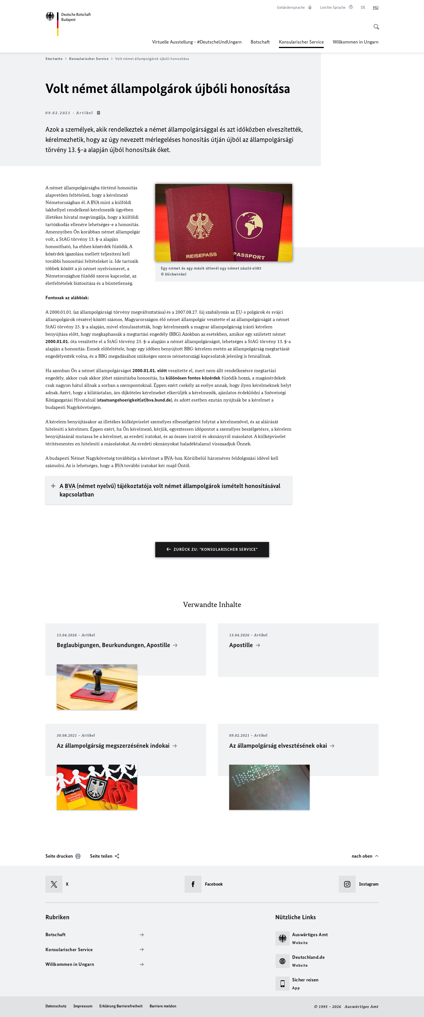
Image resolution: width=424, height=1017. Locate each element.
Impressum (82, 1006)
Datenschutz (55, 1006)
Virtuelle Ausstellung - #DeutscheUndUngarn (197, 42)
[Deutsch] (363, 7)
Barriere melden (163, 1006)
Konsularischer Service (301, 42)
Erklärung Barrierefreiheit (121, 1006)
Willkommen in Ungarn (356, 42)
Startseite (56, 58)
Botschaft (260, 42)
